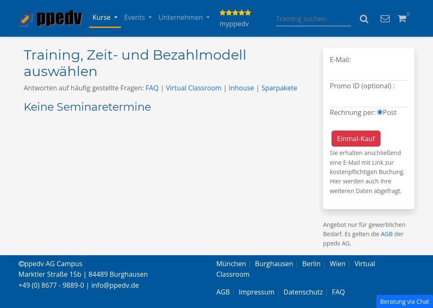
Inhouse (241, 88)
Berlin (311, 263)
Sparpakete (279, 88)
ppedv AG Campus (50, 263)
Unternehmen (182, 17)
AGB (387, 234)
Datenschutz (303, 292)
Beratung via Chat (404, 301)
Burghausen (274, 263)
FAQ (152, 88)
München (231, 263)
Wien (338, 263)
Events (135, 17)
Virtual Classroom (194, 88)
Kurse (102, 17)
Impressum (256, 292)
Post (390, 112)
